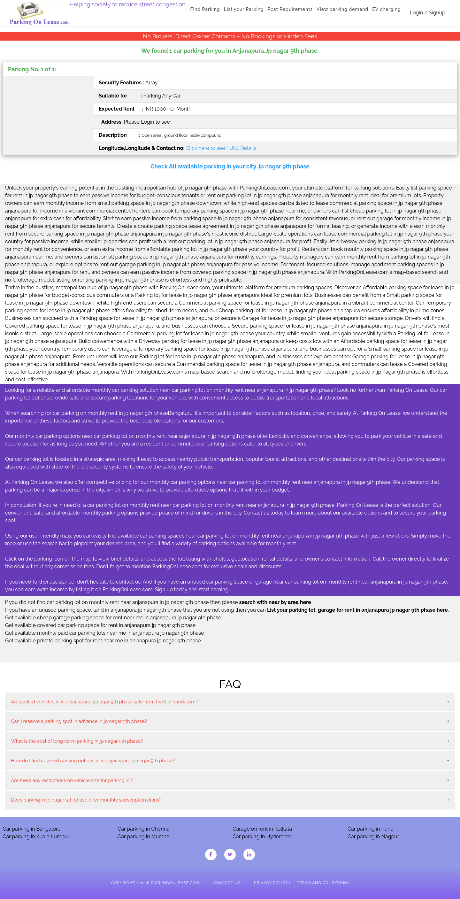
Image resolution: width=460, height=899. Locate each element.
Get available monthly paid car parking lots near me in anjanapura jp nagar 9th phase (104, 633)
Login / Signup (427, 13)
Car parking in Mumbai (144, 836)
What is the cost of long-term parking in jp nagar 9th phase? (77, 741)
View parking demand (342, 9)
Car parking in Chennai (144, 829)
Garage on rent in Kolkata (262, 829)
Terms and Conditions (323, 882)
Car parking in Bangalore (31, 829)
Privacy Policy (271, 882)
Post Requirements (290, 9)
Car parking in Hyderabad (263, 836)
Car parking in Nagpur (373, 836)
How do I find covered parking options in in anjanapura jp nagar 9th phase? (93, 760)
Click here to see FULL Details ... (223, 148)
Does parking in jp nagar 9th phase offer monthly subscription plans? (86, 800)
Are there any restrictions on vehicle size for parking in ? (72, 780)
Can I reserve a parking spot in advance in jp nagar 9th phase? (79, 721)
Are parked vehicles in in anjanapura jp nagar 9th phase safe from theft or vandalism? (104, 702)
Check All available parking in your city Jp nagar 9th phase (230, 166)
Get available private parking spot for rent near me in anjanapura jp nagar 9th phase (103, 641)
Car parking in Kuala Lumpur (36, 836)
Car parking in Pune (371, 829)
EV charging (386, 9)
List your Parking (244, 9)
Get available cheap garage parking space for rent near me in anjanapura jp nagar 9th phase (113, 618)
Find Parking (205, 9)
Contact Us (226, 882)
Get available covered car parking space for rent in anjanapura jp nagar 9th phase (100, 625)
